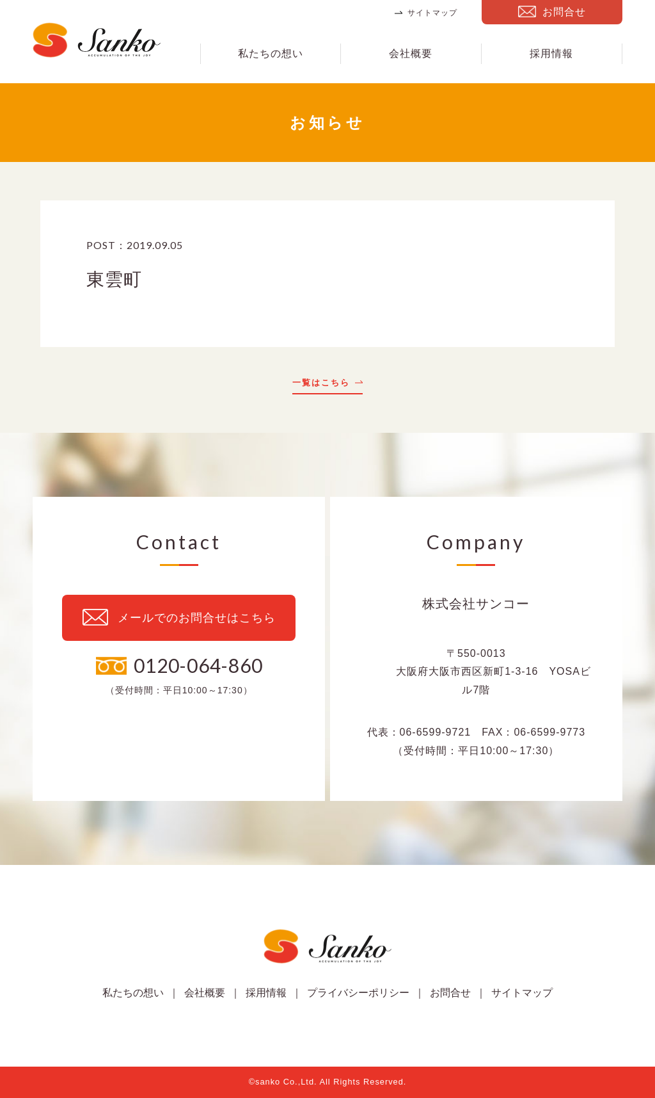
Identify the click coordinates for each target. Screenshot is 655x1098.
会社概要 (410, 53)
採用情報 (551, 53)
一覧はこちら (321, 382)
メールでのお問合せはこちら (197, 617)
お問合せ (564, 11)
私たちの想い (270, 53)
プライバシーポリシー (358, 992)
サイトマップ (432, 12)
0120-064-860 (198, 665)
